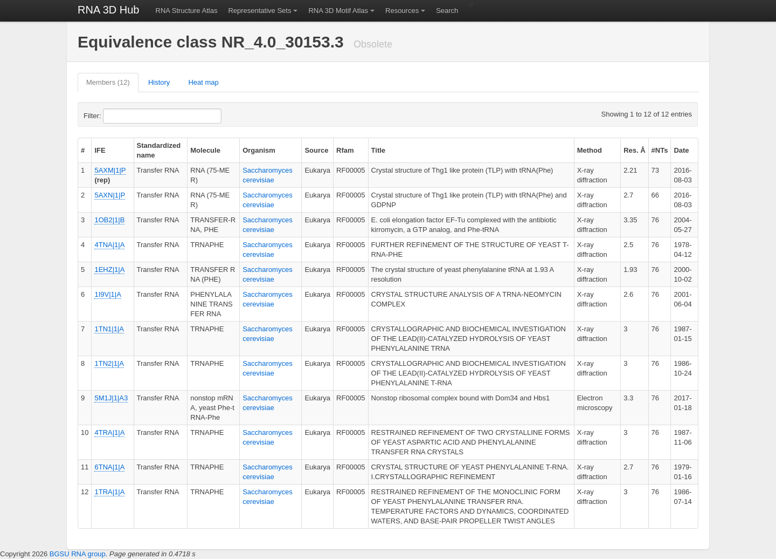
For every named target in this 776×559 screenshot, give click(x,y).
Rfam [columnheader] (345, 150)
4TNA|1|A (109, 245)
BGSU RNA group (78, 554)
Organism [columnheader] (258, 150)
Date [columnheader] (681, 150)
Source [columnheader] (316, 150)
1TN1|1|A (108, 329)
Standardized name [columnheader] (159, 150)
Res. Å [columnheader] (634, 150)
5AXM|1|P (110, 170)
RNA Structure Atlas (187, 10)
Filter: (119, 116)
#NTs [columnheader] (660, 150)
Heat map (203, 82)
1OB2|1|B (109, 220)
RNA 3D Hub (109, 10)
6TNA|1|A (109, 467)
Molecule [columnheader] (205, 150)
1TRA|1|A (109, 492)
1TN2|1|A (108, 363)
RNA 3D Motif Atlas (338, 10)
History (159, 82)
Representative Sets (259, 10)
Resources (402, 10)
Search (447, 10)
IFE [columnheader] (99, 150)
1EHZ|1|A (109, 269)
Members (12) (108, 82)
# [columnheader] (83, 150)
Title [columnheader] (378, 150)
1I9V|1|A (107, 294)
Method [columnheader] (589, 150)
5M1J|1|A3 (111, 398)
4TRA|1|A (109, 432)
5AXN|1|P (109, 195)
